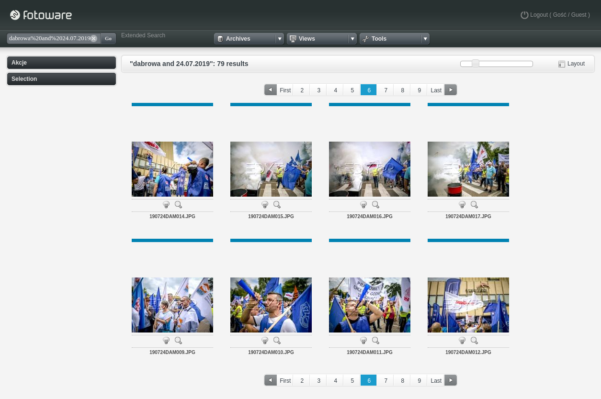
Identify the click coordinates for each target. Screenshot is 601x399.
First (285, 90)
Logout (539, 14)
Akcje (19, 62)
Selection (24, 79)
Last (436, 90)
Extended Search (143, 35)
